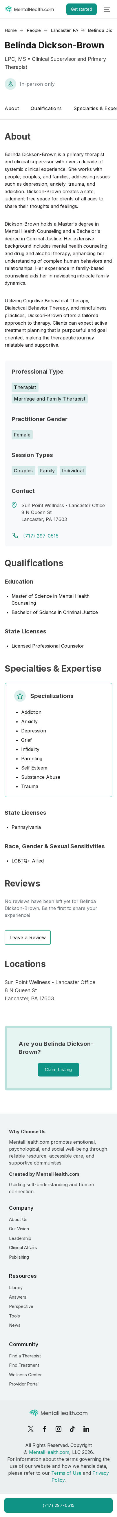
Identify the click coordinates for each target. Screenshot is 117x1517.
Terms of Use (66, 1473)
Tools (14, 1316)
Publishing (19, 1257)
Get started (81, 9)
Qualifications (46, 108)
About (12, 108)
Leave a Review (28, 937)
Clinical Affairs (23, 1247)
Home (11, 30)
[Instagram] (58, 1428)
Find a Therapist (25, 1356)
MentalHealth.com (49, 1452)
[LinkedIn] (86, 1428)
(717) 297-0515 (40, 536)
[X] (30, 1428)
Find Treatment (24, 1365)
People (34, 30)
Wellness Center (25, 1374)
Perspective (21, 1306)
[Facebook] (44, 1428)
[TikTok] (72, 1428)
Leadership (20, 1238)
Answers (17, 1297)
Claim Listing (58, 1069)
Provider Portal (24, 1384)
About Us (18, 1219)
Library (16, 1287)
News (15, 1325)
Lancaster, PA (64, 30)
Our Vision (19, 1228)
